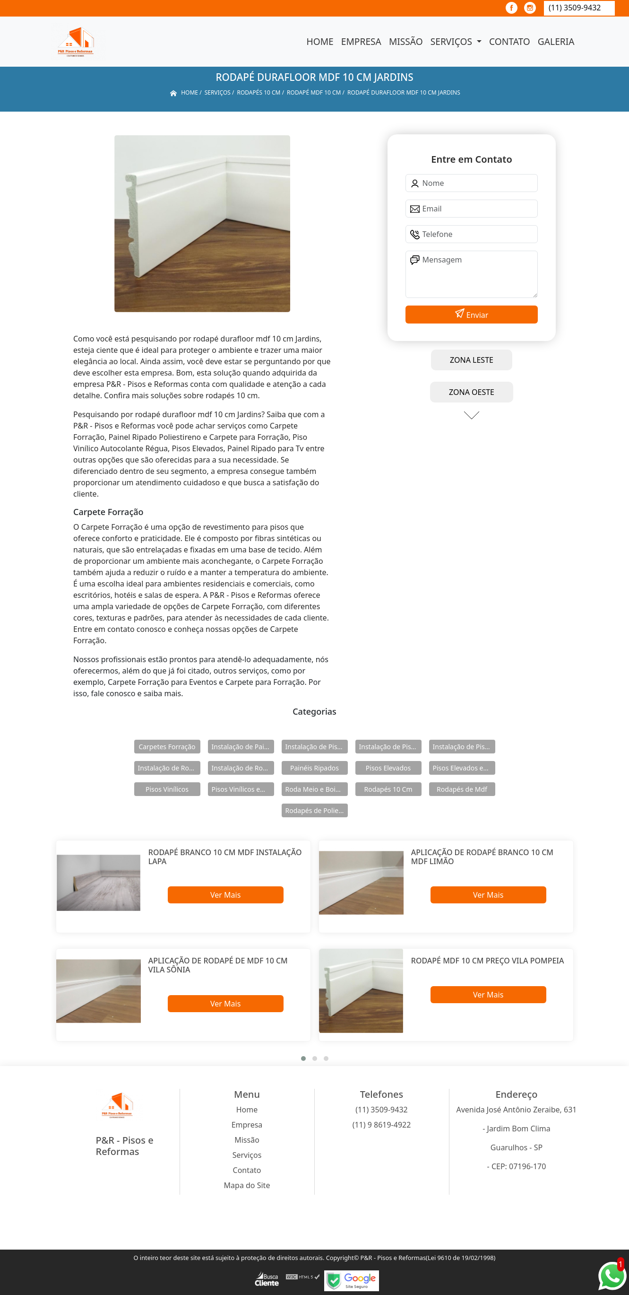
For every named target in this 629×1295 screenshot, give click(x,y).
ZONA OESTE (471, 392)
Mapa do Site (247, 1185)
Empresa (361, 41)
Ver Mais (225, 895)
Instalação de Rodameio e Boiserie (169, 767)
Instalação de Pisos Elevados (316, 746)
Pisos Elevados (388, 767)
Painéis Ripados (314, 767)
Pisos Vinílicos (167, 789)
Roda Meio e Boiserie (316, 789)
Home (320, 41)
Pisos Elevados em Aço (464, 767)
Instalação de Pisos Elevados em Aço (390, 746)
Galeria (556, 41)
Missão (406, 41)
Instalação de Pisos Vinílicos (464, 746)
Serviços (452, 41)
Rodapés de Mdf (462, 789)
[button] (303, 1058)
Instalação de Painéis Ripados (243, 746)
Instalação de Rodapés (243, 767)
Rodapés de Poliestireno (316, 810)
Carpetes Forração (166, 746)
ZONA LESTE (471, 360)
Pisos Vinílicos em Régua (243, 789)
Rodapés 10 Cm (388, 789)
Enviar (477, 315)
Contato (509, 41)
